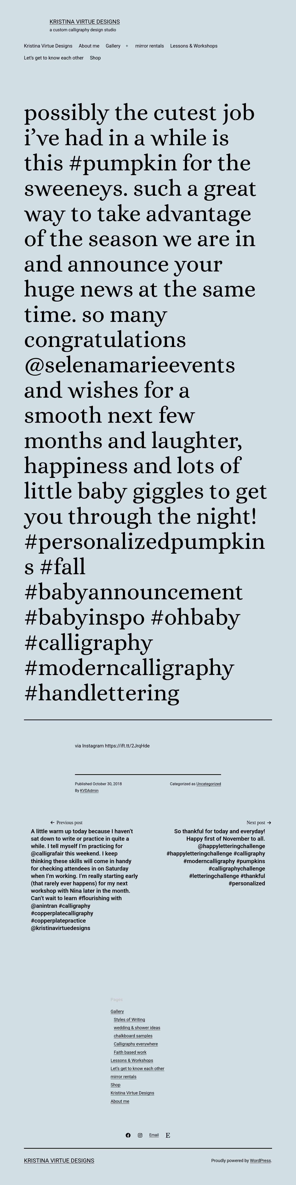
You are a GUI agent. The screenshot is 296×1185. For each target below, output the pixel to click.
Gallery (113, 46)
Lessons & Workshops (193, 46)
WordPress (260, 1160)
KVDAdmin (89, 790)
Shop (95, 58)
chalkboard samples (133, 1035)
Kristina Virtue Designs (85, 21)
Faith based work (130, 1052)
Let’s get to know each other (54, 58)
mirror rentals (149, 46)
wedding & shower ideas (137, 1027)
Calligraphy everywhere (136, 1043)
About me (89, 46)
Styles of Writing (129, 1019)
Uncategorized (208, 784)
